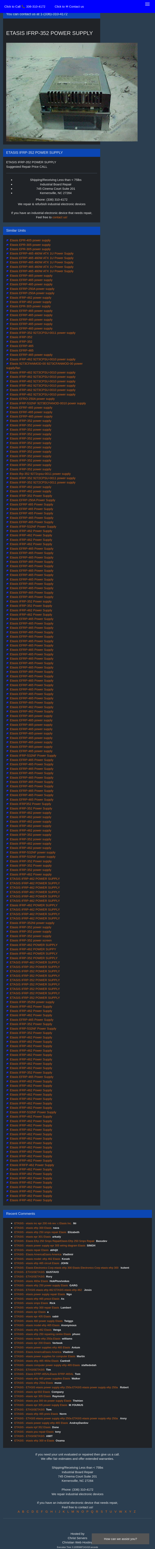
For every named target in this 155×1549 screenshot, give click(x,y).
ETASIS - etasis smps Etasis (31, 1303)
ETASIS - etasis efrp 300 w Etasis (34, 1440)
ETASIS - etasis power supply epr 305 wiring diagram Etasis (49, 1245)
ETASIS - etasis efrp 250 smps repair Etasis (40, 1232)
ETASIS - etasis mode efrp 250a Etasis (37, 1338)
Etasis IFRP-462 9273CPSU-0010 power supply (42, 359)
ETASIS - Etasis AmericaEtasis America (37, 1254)
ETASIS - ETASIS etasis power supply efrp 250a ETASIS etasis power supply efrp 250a (66, 1387)
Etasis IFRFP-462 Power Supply (31, 1165)
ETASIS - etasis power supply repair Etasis (39, 1294)
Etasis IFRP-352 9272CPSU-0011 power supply (42, 332)
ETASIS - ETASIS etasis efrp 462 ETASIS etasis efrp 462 (48, 1289)
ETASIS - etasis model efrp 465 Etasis (37, 1325)
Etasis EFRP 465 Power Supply (31, 504)
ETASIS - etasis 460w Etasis (31, 1281)
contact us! (59, 217)
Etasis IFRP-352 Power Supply (30, 495)
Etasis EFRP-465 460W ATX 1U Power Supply (41, 253)
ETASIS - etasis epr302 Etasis (32, 1391)
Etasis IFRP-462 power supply (30, 297)
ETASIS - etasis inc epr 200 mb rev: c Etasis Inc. (43, 1223)
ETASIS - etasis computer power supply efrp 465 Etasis (47, 1365)
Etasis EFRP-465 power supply (31, 275)
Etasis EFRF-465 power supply (30, 407)
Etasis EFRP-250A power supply (31, 288)
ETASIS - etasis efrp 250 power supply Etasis (41, 1285)
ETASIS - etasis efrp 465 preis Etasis (36, 1413)
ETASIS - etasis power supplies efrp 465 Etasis (42, 1347)
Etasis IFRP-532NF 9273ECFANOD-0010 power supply (47, 403)
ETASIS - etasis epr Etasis (30, 1311)
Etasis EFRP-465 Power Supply (31, 517)
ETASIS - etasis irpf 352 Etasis (32, 1427)
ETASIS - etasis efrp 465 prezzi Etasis (36, 1298)
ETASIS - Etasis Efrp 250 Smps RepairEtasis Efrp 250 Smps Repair (54, 1241)
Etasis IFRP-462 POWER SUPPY (32, 949)
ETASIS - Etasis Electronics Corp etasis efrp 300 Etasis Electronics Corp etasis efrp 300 (66, 1267)
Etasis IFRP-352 (20, 337)
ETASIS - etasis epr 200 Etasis (32, 1342)
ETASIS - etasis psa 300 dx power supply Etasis (42, 1400)
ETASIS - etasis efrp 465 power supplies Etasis (42, 1378)
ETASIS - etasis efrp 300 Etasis (33, 1227)
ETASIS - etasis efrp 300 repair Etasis (36, 1307)
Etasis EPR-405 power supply (30, 240)
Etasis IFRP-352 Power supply (30, 601)
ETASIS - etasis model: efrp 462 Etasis (37, 1258)
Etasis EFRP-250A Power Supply (32, 500)
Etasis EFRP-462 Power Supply (31, 707)
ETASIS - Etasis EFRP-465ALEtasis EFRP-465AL (43, 1374)
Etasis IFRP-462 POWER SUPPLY (33, 905)
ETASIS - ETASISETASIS (29, 1272)
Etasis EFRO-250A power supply (32, 398)
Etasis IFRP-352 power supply (30, 420)
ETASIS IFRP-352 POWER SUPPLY (34, 967)
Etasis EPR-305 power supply (30, 244)
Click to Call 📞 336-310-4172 (24, 6)
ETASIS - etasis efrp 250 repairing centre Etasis (42, 1334)
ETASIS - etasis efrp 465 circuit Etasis (36, 1263)
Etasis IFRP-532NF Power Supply (32, 526)
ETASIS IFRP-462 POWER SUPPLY (34, 878)
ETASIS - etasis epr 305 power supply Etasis (40, 1405)
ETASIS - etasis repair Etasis (31, 1250)
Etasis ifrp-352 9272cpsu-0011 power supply (40, 473)
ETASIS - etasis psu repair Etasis (34, 1431)
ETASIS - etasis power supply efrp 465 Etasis (41, 1422)
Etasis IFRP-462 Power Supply (30, 531)
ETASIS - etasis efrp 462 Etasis (33, 1329)
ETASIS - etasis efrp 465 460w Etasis (36, 1360)
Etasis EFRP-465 (21, 346)
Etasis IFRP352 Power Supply (30, 804)
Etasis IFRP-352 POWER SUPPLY (33, 958)
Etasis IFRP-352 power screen (30, 940)
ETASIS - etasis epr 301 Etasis (32, 1236)
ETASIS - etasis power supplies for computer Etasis (44, 1356)
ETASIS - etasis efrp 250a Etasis (33, 1382)
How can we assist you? (120, 1539)
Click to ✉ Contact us (69, 6)
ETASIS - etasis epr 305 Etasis (32, 1396)
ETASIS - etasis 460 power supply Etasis (38, 1320)
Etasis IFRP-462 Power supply (30, 874)
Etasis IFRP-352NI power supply (31, 923)
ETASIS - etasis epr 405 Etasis (32, 1316)
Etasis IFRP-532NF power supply (32, 852)
